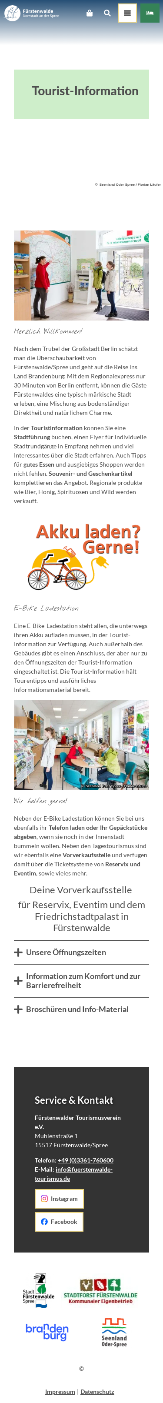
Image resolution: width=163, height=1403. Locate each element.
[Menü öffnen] (127, 13)
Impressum (60, 1391)
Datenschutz (97, 1391)
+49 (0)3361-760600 (85, 1160)
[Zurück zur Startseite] (31, 13)
